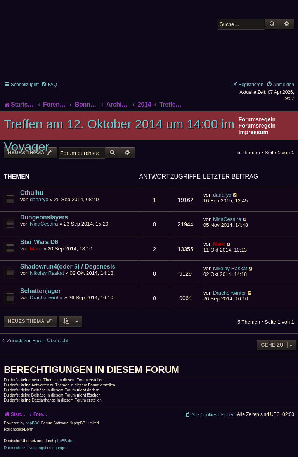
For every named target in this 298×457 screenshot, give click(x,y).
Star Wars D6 (39, 242)
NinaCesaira (44, 224)
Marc (36, 249)
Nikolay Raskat (47, 273)
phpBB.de (63, 441)
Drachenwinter (46, 297)
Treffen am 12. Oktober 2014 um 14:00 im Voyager (119, 135)
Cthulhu (31, 193)
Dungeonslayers (44, 217)
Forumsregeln (256, 125)
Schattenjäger (40, 291)
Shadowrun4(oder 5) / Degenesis (67, 266)
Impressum (253, 132)
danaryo (39, 199)
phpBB (31, 423)
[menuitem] (49, 84)
